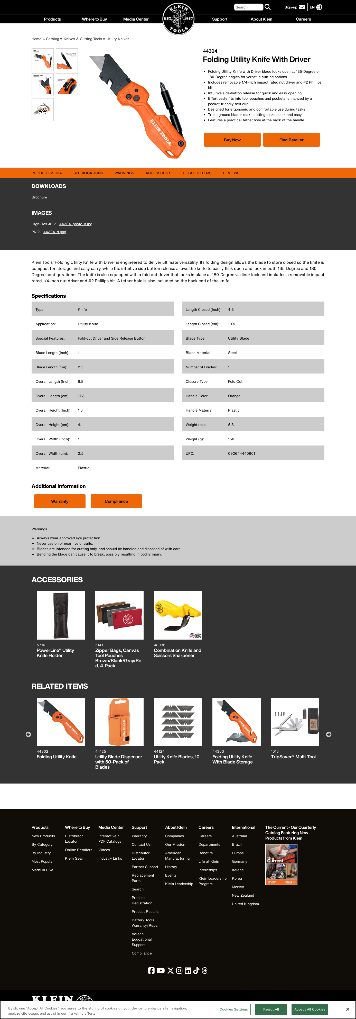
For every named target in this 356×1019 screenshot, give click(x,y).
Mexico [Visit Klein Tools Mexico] (238, 886)
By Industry (41, 853)
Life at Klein (209, 861)
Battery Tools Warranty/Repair (146, 922)
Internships (208, 869)
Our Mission (175, 844)
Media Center (136, 18)
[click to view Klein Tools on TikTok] (196, 972)
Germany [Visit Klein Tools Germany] (239, 861)
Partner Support (145, 866)
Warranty (59, 501)
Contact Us (141, 844)
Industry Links (110, 858)
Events (170, 875)
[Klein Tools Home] (178, 19)
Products (52, 18)
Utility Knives (118, 38)
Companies (174, 836)
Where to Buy (94, 18)
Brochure (39, 197)
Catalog (52, 38)
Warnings (124, 173)
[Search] (249, 7)
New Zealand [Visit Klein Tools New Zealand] (243, 895)
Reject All (271, 1012)
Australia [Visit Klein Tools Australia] (239, 836)
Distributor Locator (74, 838)
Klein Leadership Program (213, 881)
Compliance (116, 501)
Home (36, 38)
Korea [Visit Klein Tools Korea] (237, 878)
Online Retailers (78, 849)
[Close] (347, 1011)
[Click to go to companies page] (312, 7)
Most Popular (43, 861)
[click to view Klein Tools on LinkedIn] (188, 972)
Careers (303, 18)
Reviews (231, 173)
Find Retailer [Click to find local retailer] (291, 140)
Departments (209, 844)
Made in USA (42, 869)
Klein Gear (74, 858)
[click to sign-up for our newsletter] (295, 7)
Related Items (197, 173)
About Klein (261, 18)
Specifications (88, 173)
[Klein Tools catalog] (291, 833)
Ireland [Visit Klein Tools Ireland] (237, 869)
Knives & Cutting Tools (83, 38)
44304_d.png (54, 231)
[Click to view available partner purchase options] (232, 140)
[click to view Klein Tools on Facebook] (151, 972)
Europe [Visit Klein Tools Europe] (238, 853)
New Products (43, 836)
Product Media (47, 173)
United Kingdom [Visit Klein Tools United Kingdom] (245, 903)
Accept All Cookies (309, 1012)
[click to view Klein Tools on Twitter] (170, 972)
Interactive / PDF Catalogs (109, 838)
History (171, 866)
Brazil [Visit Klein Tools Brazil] (237, 844)
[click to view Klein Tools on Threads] (205, 972)
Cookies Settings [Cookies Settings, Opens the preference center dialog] (234, 1012)
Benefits (206, 853)
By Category (42, 844)
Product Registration (142, 900)
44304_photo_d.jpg (75, 223)
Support (219, 18)
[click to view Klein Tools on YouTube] (161, 972)
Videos (104, 849)
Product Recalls (145, 911)
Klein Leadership (179, 883)
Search (138, 889)
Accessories (158, 173)
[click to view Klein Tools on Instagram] (179, 972)
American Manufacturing (177, 855)
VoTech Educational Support (142, 939)
